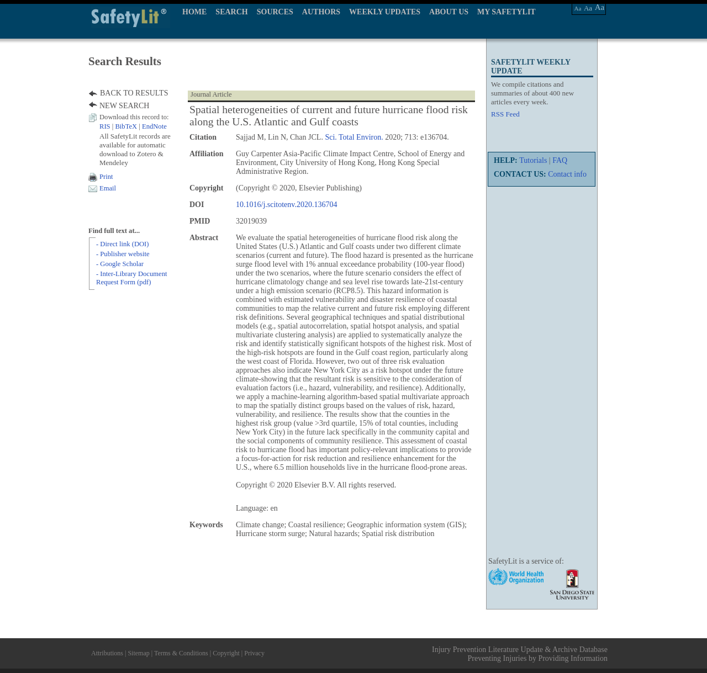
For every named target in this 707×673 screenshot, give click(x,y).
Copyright (226, 653)
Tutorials (533, 160)
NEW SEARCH (124, 106)
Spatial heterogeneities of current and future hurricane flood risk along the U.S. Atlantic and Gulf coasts (328, 116)
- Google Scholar (120, 264)
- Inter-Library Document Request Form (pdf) (131, 278)
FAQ (559, 160)
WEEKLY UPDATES (384, 12)
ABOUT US (448, 12)
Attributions (107, 653)
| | (133, 126)
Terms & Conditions (181, 653)
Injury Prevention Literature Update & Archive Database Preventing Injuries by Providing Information (520, 654)
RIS (104, 126)
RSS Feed (505, 114)
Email (107, 188)
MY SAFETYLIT (506, 12)
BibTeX (126, 126)
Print (106, 177)
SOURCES (275, 12)
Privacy (254, 653)
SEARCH (231, 12)
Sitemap (138, 653)
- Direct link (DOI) (122, 244)
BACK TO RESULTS (134, 93)
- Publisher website (123, 254)
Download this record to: (134, 117)
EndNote (154, 126)
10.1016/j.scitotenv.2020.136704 (286, 204)
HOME (194, 12)
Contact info (567, 174)
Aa (578, 8)
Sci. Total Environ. (354, 137)
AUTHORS (321, 12)
